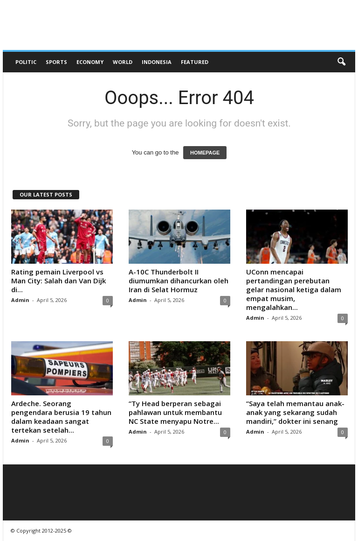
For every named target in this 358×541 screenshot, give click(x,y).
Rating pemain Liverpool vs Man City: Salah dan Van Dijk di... (58, 280)
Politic (25, 61)
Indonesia (157, 61)
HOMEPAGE (205, 152)
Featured (194, 61)
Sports (56, 61)
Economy (89, 61)
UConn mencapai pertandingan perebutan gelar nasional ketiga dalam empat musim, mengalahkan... (293, 289)
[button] (341, 62)
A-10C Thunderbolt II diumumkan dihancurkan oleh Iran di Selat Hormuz (178, 280)
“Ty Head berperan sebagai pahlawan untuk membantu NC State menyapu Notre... (175, 412)
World (122, 61)
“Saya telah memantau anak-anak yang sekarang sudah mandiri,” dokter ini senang (295, 412)
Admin (20, 299)
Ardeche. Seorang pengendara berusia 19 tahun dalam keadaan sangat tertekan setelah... (61, 417)
